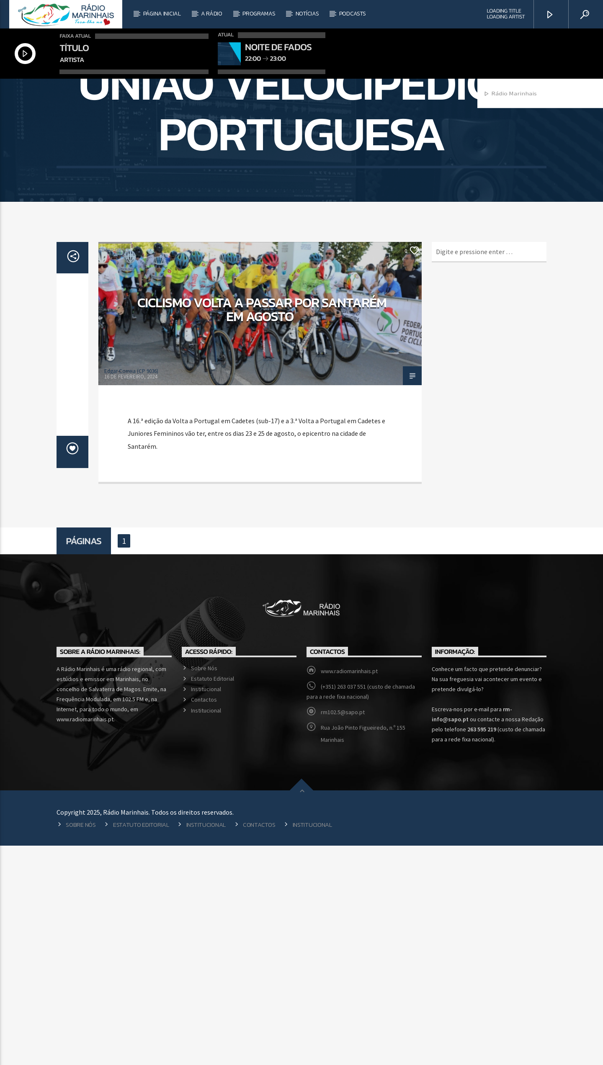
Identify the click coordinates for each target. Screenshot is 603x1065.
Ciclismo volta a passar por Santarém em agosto (262, 529)
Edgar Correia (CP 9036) (131, 590)
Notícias (307, 13)
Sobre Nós (204, 887)
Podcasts (352, 13)
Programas (258, 13)
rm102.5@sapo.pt (343, 931)
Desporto (115, 469)
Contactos (204, 919)
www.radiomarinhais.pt (349, 890)
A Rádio (211, 13)
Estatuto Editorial (212, 898)
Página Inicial (162, 13)
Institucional (206, 908)
